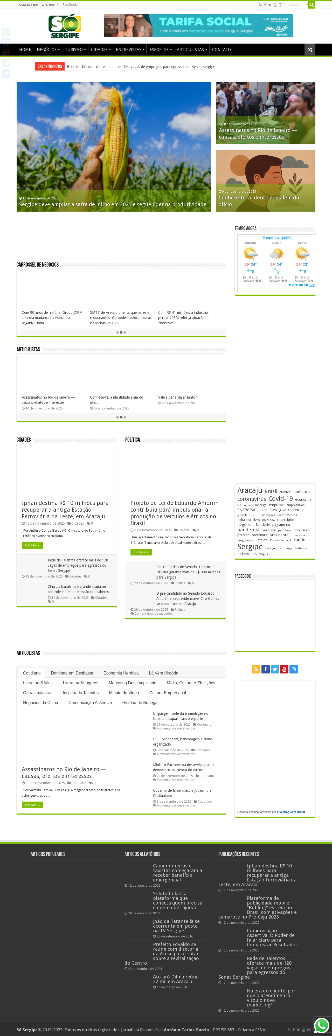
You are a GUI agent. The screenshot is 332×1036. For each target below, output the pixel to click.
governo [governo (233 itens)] (244, 515)
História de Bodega (139, 700)
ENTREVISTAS (128, 49)
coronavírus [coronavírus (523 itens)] (251, 499)
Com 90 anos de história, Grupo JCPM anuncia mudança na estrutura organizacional (52, 315)
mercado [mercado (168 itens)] (268, 520)
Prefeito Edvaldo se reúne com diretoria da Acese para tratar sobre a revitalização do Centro (162, 951)
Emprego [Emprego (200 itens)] (260, 505)
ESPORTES (159, 49)
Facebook (70, 4)
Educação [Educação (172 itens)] (244, 505)
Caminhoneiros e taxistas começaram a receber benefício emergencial (177, 870)
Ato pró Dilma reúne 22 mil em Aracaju (176, 977)
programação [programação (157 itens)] (246, 540)
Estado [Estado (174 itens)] (262, 510)
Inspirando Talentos (81, 690)
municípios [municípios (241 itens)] (285, 520)
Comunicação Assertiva (90, 700)
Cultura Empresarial (167, 690)
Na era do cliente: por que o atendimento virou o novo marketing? (271, 995)
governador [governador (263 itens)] (289, 509)
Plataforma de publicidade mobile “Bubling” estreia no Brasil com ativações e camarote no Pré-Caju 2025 (155, 66)
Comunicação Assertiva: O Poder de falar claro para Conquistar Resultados (272, 935)
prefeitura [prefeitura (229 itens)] (259, 535)
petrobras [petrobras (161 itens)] (284, 530)
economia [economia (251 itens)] (303, 499)
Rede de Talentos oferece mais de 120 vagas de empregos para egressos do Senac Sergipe (78, 562)
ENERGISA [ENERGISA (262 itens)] (246, 509)
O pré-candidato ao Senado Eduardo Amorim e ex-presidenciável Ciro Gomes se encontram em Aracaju (187, 596)
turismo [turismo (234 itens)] (243, 554)
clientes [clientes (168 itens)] (285, 492)
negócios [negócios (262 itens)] (245, 524)
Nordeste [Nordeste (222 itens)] (263, 525)
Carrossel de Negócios (38, 263)
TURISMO (74, 49)
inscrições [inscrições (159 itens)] (268, 515)
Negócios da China (40, 700)
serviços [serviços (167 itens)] (270, 548)
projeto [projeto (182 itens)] (263, 540)
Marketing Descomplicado (132, 680)
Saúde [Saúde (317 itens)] (299, 539)
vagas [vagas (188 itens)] (263, 554)
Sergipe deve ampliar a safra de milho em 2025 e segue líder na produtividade (112, 204)
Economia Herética (121, 670)
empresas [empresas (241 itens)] (276, 505)
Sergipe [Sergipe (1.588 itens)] (250, 546)
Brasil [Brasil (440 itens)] (271, 491)
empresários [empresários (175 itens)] (296, 505)
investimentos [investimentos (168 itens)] (287, 515)
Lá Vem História (163, 670)
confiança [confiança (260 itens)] (301, 491)
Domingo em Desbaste (72, 670)
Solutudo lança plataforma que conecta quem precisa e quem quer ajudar (177, 898)
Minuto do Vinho (124, 690)
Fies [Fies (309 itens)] (273, 509)
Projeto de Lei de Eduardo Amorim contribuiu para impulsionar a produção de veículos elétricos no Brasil (174, 510)
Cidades (24, 438)
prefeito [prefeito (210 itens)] (243, 535)
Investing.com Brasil (291, 811)
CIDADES (99, 49)
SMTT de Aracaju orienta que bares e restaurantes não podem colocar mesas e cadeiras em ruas (120, 315)
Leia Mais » (32, 543)
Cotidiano (32, 670)
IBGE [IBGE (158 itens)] (256, 515)
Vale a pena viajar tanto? (177, 395)
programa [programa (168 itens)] (298, 535)
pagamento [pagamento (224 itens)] (281, 525)
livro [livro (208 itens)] (256, 520)
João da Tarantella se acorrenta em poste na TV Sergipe (176, 923)
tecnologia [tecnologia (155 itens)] (286, 548)
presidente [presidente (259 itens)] (278, 535)
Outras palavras (37, 690)
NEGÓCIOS (47, 49)
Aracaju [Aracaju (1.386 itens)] (249, 490)
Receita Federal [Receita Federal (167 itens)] (280, 540)
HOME (25, 49)
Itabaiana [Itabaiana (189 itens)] (244, 520)
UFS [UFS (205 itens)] (254, 554)
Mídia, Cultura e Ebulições (191, 680)
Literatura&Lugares (80, 680)
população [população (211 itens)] (302, 530)
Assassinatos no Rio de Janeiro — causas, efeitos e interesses (64, 770)
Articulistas (28, 347)
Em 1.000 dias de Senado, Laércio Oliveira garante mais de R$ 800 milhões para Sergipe (188, 569)
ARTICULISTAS (190, 49)
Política (132, 438)
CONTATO (221, 49)
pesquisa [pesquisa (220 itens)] (269, 530)
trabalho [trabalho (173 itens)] (301, 548)
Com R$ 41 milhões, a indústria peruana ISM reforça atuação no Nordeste (184, 315)
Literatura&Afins (38, 680)
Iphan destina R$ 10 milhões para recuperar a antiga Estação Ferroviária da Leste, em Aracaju (65, 507)
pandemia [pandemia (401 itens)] (248, 529)
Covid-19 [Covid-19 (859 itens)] (280, 498)
